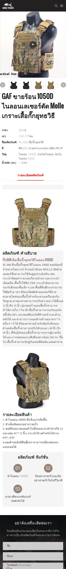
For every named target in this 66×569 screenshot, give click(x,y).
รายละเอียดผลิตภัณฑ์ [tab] (30, 175)
